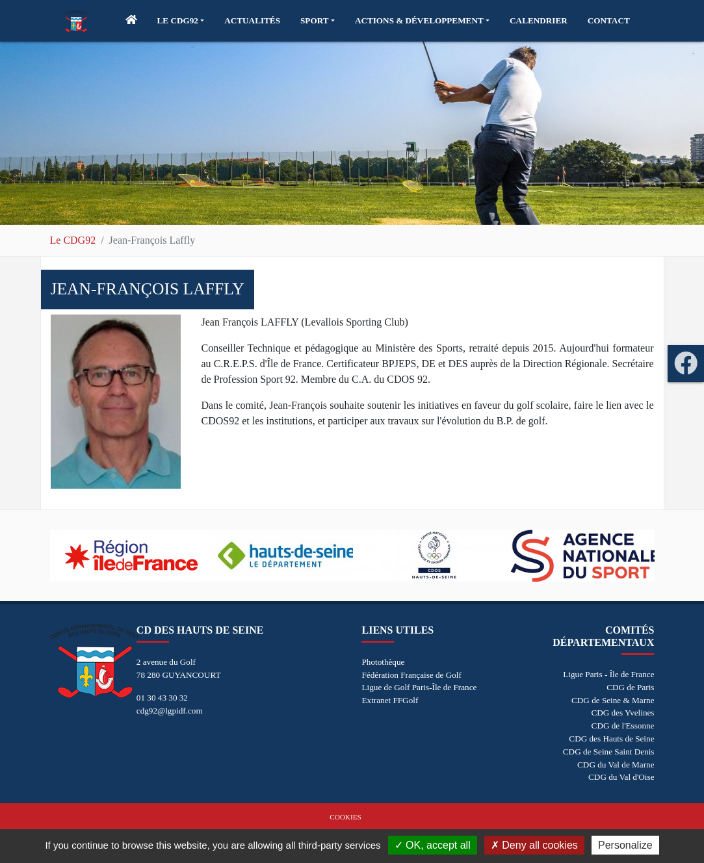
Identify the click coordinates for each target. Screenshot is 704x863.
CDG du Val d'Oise (621, 777)
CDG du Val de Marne (615, 764)
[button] (181, 20)
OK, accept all (433, 845)
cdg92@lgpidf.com (170, 710)
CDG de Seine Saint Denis (609, 751)
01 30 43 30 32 (162, 697)
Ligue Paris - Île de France (608, 674)
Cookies (345, 817)
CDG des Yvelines (622, 712)
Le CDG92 (73, 240)
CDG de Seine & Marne (612, 700)
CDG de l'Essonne (623, 725)
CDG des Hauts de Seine (611, 738)
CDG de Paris (630, 687)
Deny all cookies (534, 845)
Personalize (625, 845)
